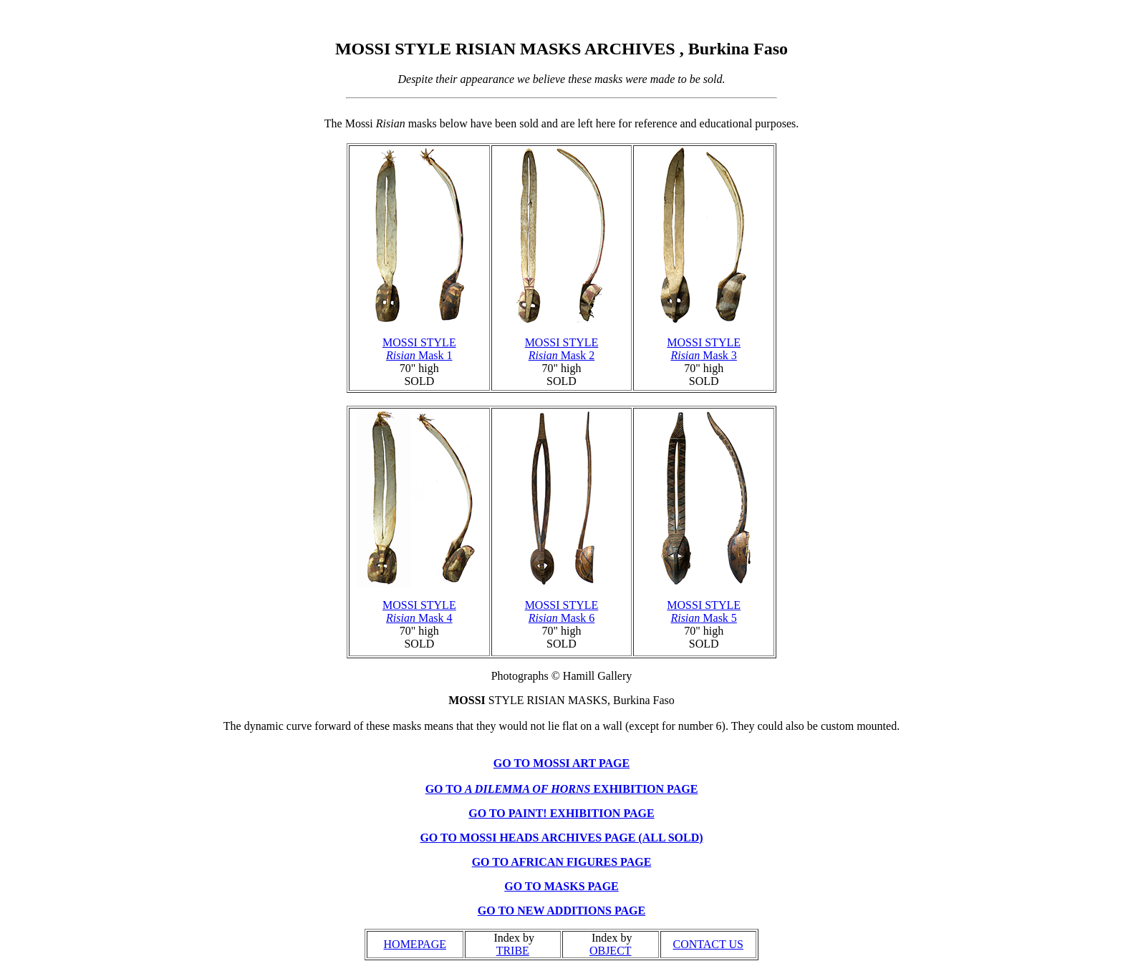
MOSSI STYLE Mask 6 (562, 611)
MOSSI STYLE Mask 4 (419, 611)
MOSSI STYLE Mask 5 (704, 611)
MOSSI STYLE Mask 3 (704, 348)
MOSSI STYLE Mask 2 (562, 348)
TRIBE (512, 951)
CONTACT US (708, 944)
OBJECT (610, 951)
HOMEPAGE (415, 944)
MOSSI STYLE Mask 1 (419, 348)
